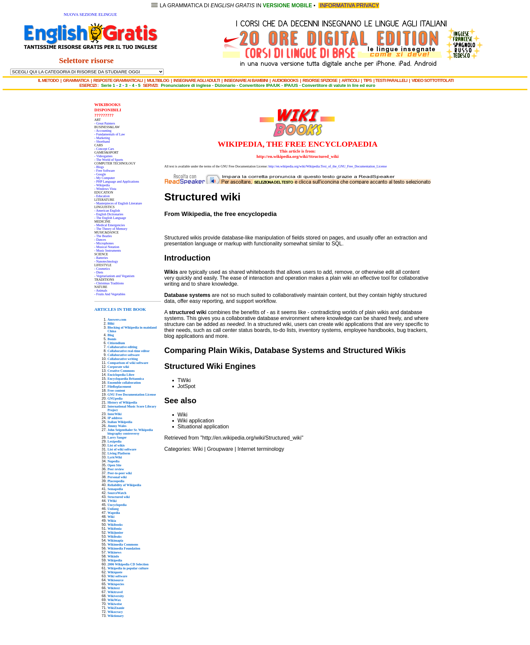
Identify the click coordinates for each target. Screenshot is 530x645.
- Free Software (104, 170)
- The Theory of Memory (110, 229)
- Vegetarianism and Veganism (114, 276)
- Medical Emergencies (109, 225)
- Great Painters (104, 123)
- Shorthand (102, 141)
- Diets (98, 272)
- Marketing (102, 138)
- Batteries (101, 258)
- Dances (100, 239)
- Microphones (104, 243)
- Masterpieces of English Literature (118, 203)
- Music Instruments (107, 250)
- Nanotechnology (106, 261)
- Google (100, 174)
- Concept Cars (104, 149)
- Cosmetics (102, 268)
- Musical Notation (106, 247)
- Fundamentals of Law (109, 134)
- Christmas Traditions (109, 283)
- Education (102, 196)
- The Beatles (103, 236)
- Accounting (103, 130)
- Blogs (99, 167)
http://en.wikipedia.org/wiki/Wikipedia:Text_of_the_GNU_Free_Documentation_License (328, 166)
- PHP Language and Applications (116, 181)
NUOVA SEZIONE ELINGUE (90, 14)
